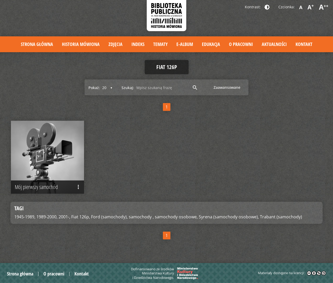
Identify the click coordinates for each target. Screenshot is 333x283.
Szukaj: (127, 87)
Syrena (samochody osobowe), (229, 217)
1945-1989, (24, 217)
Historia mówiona (81, 44)
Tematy (160, 44)
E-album (184, 44)
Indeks (137, 44)
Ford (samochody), (109, 217)
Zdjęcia (115, 44)
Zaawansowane (227, 87)
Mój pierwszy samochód (48, 187)
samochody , (141, 217)
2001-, (64, 217)
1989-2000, (46, 217)
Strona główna (37, 44)
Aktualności (274, 44)
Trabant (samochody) (281, 217)
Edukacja (211, 44)
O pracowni (241, 44)
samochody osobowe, (176, 217)
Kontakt (304, 44)
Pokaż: (94, 87)
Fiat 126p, (80, 217)
